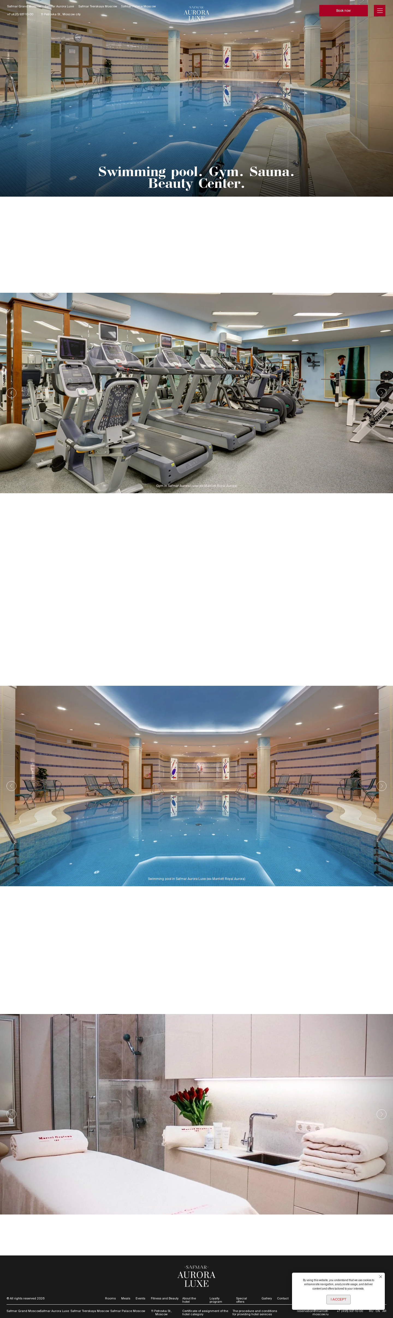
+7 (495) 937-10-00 (20, 14)
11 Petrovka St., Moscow (161, 1312)
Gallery (266, 1298)
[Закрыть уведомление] (380, 1276)
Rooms (110, 1298)
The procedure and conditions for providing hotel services (255, 1312)
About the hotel (189, 1300)
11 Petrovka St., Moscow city (61, 14)
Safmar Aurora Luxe (59, 6)
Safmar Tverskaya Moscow (97, 6)
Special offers (241, 1300)
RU (371, 1311)
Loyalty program (216, 1300)
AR (384, 1311)
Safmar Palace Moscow (138, 6)
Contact (282, 1298)
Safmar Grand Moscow (24, 6)
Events (140, 1298)
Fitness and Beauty (164, 1298)
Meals (125, 1298)
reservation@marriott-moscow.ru (313, 1312)
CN (378, 1311)
